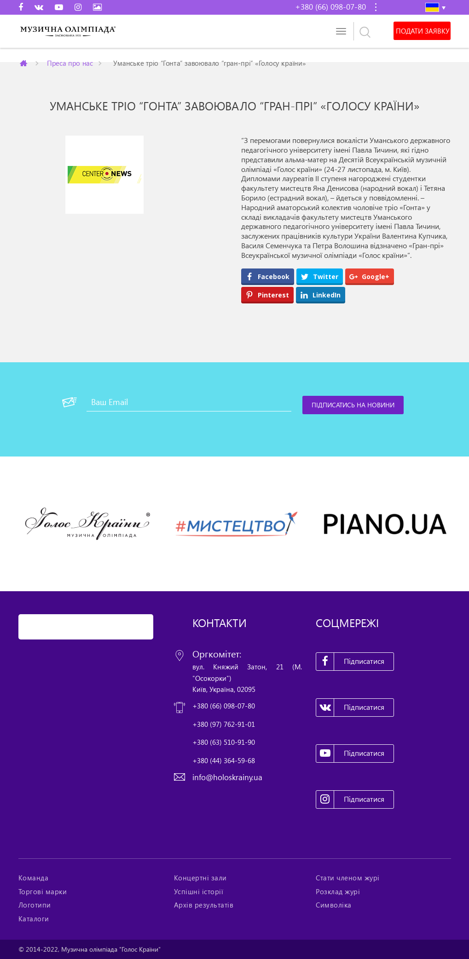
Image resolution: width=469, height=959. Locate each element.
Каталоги (33, 918)
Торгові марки (42, 891)
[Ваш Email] (189, 402)
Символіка (334, 904)
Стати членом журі (348, 877)
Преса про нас (69, 63)
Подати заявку (422, 30)
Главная (23, 63)
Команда (33, 877)
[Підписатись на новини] (353, 405)
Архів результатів (204, 904)
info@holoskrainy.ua (227, 777)
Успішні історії (199, 891)
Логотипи (34, 904)
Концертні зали (200, 877)
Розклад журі (338, 891)
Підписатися (350, 661)
